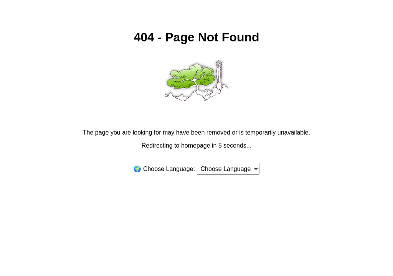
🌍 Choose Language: (164, 169)
